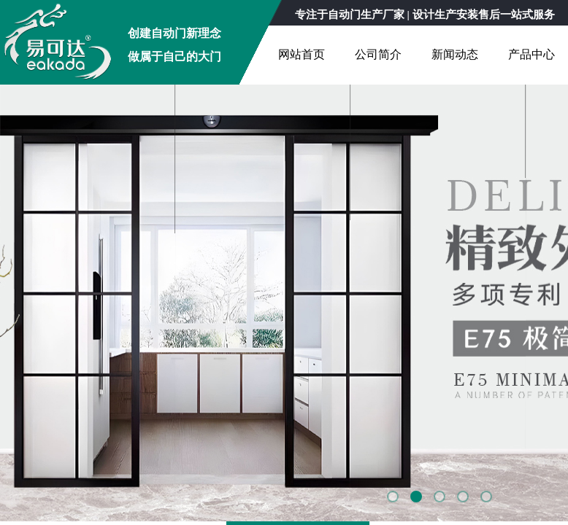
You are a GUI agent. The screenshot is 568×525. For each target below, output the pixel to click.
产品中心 (531, 54)
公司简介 (378, 54)
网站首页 (301, 54)
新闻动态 (454, 54)
